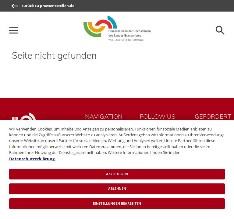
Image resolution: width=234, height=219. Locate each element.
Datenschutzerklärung (32, 159)
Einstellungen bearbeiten (117, 203)
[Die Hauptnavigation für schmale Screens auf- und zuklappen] (14, 30)
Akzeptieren (117, 174)
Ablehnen (117, 188)
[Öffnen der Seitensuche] (220, 30)
